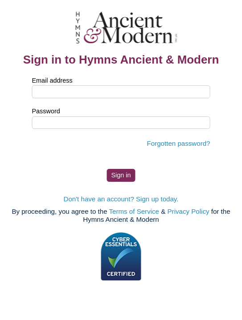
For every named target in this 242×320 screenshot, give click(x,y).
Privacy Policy (188, 211)
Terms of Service (134, 211)
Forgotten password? (178, 143)
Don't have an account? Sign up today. (121, 199)
